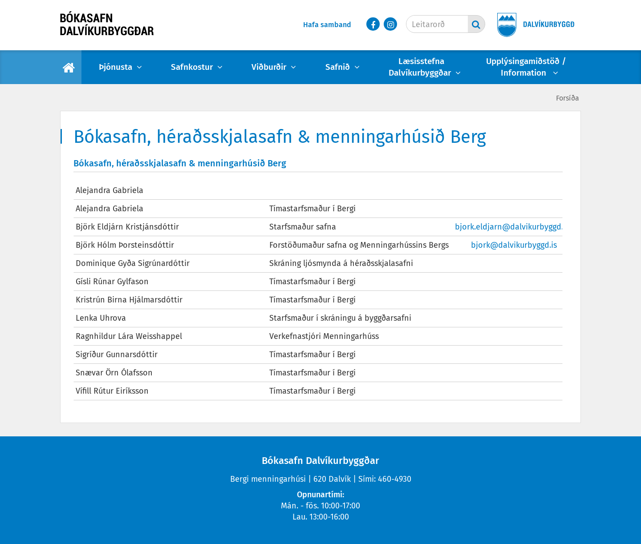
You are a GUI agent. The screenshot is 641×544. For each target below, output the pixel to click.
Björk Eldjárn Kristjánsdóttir (127, 227)
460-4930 (394, 479)
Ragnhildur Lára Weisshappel (129, 336)
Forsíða (567, 98)
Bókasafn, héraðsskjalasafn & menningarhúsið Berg (179, 163)
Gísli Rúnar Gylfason (112, 281)
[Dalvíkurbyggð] (532, 25)
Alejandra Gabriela (109, 190)
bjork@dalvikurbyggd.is (514, 245)
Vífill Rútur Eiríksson (112, 391)
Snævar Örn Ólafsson (114, 373)
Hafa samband (327, 24)
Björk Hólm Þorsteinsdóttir (125, 245)
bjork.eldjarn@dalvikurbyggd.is (512, 227)
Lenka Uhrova (101, 318)
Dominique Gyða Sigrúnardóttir (133, 263)
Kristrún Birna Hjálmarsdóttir (129, 300)
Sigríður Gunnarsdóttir (117, 354)
